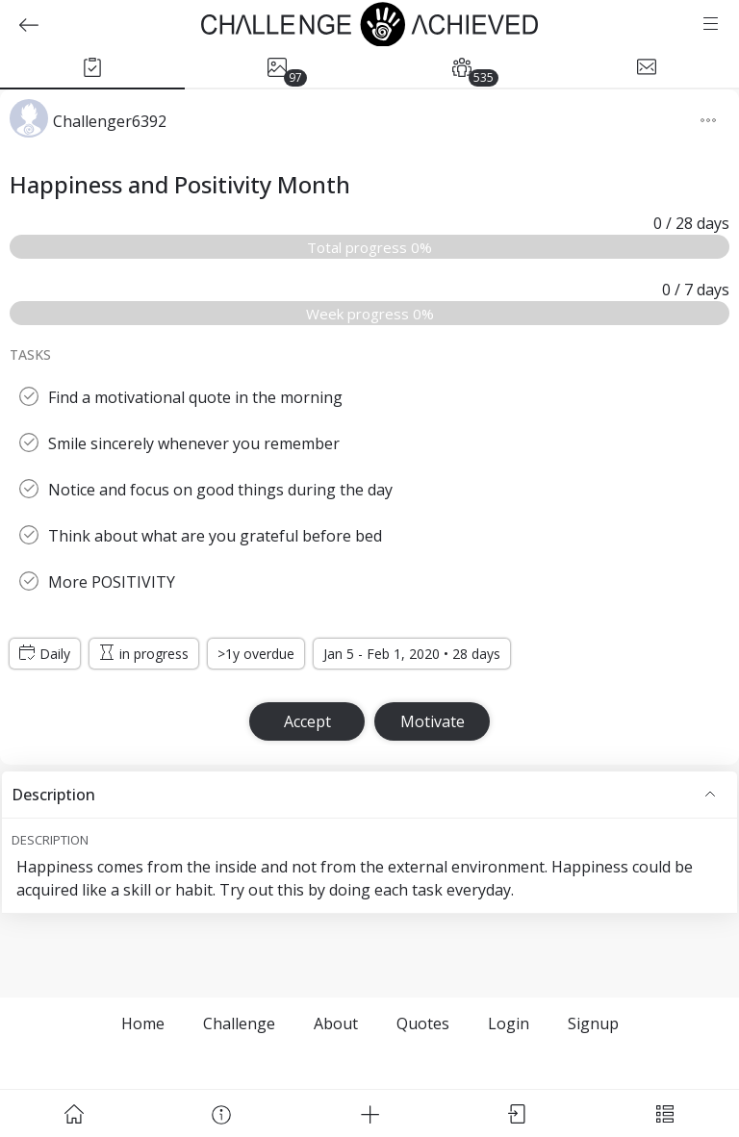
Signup (593, 1023)
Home (143, 1023)
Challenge (239, 1023)
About (336, 1023)
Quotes (422, 1023)
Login (508, 1023)
